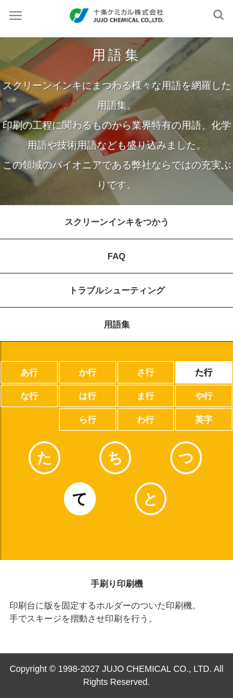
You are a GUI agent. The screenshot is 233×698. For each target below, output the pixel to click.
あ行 (29, 372)
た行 (203, 372)
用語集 (117, 324)
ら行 (87, 420)
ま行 (145, 396)
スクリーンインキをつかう (117, 222)
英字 (203, 420)
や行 (203, 396)
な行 (29, 396)
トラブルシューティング (117, 290)
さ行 (145, 372)
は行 (87, 396)
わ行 (145, 420)
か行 (87, 372)
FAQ (116, 256)
